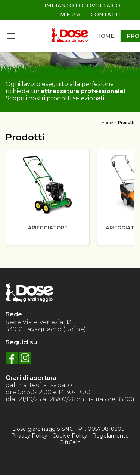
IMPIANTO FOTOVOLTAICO (82, 5)
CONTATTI (105, 14)
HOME (105, 36)
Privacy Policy (29, 435)
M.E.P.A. (70, 14)
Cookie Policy (69, 435)
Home (107, 122)
